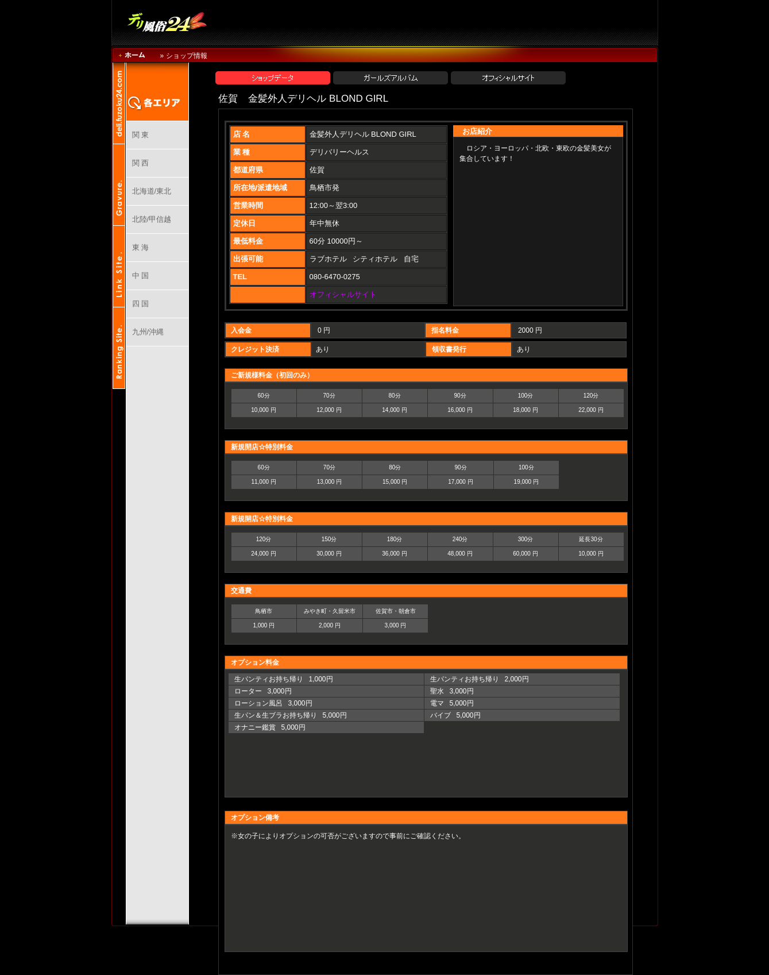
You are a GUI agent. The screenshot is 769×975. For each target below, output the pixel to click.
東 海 (140, 247)
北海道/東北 (152, 191)
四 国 (140, 303)
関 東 (140, 134)
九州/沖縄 (148, 331)
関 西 (140, 163)
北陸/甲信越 (152, 219)
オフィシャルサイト (343, 294)
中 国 (140, 275)
